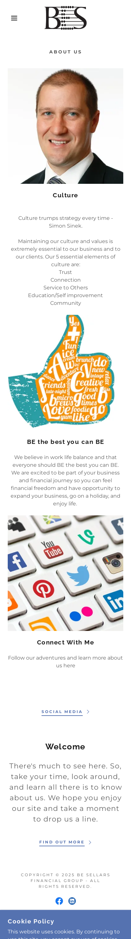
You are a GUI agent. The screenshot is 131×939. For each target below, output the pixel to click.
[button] (10, 18)
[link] (65, 18)
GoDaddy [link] (85, 923)
